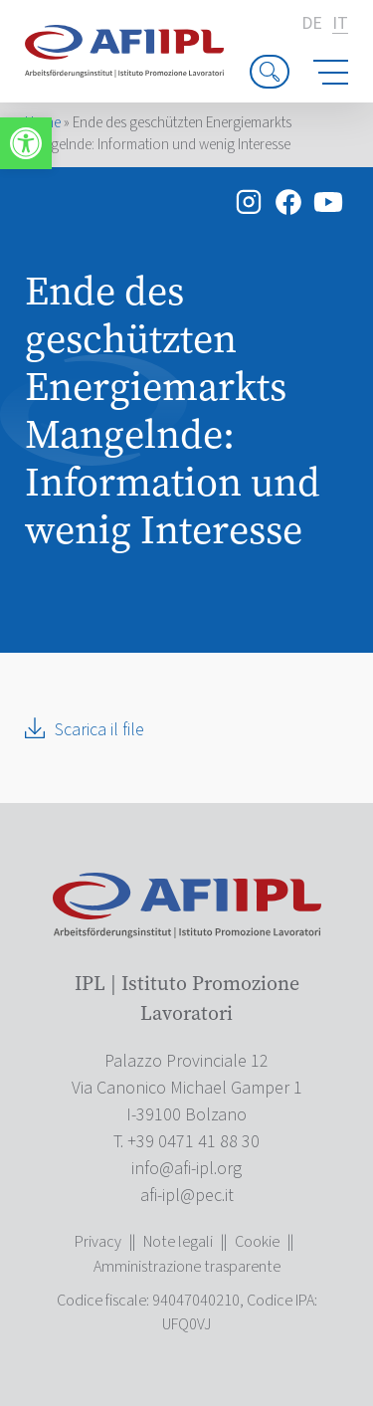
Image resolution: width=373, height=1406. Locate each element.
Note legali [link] (178, 1242)
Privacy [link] (98, 1242)
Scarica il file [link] (99, 729)
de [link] (311, 24)
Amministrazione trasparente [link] (186, 1267)
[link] (26, 143)
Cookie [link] (257, 1242)
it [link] (340, 24)
